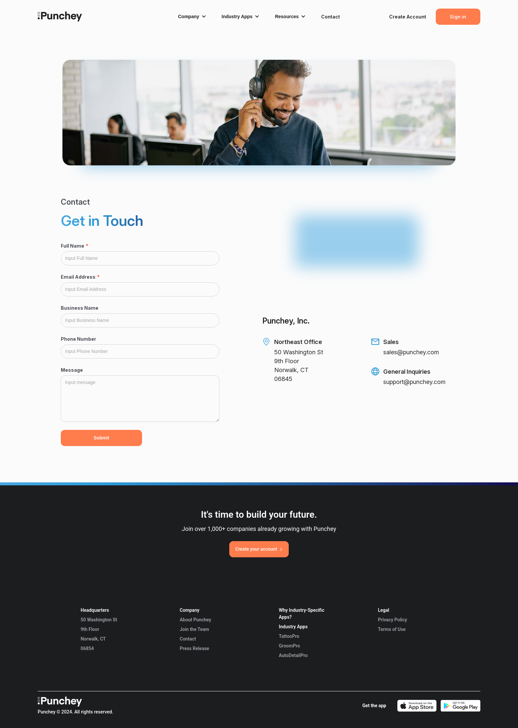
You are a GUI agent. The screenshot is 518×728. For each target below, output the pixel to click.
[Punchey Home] (60, 19)
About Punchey (195, 619)
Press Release (194, 648)
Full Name (74, 246)
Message (72, 370)
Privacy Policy (392, 619)
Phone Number (78, 339)
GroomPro (289, 645)
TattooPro (289, 636)
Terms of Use (392, 629)
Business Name (79, 308)
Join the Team (194, 629)
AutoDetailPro (293, 655)
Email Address (80, 277)
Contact (188, 638)
